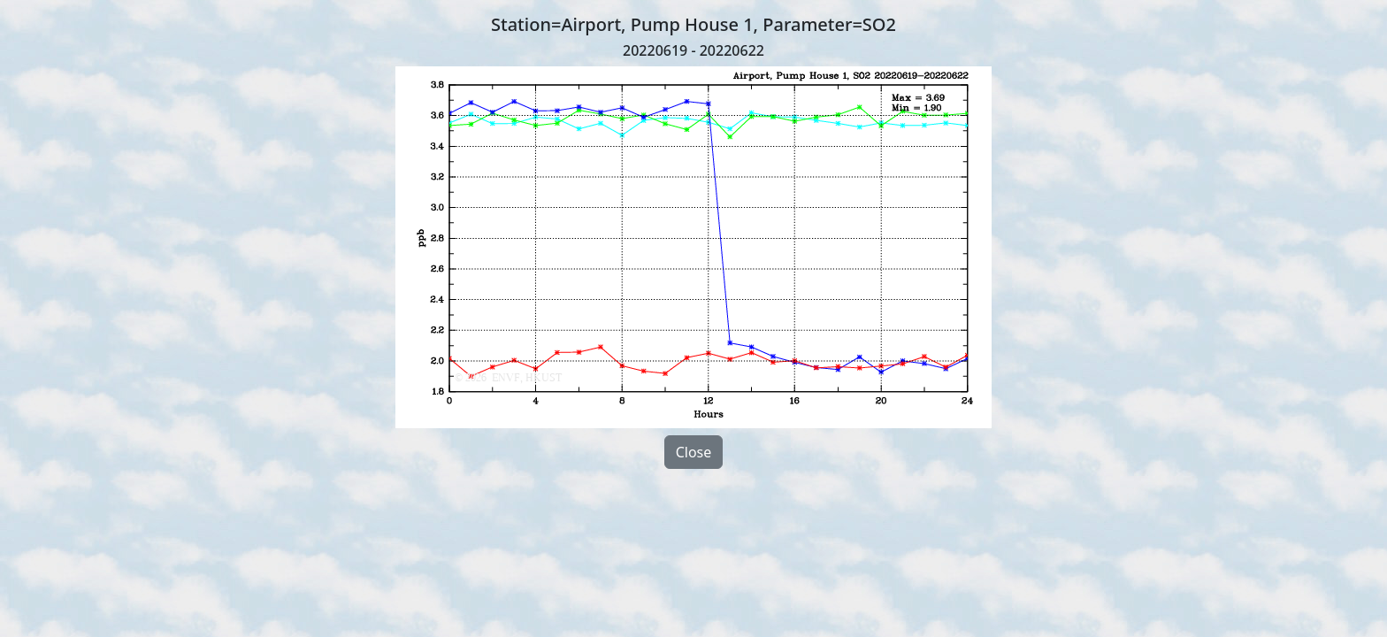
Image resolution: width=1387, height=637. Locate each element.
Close (694, 452)
